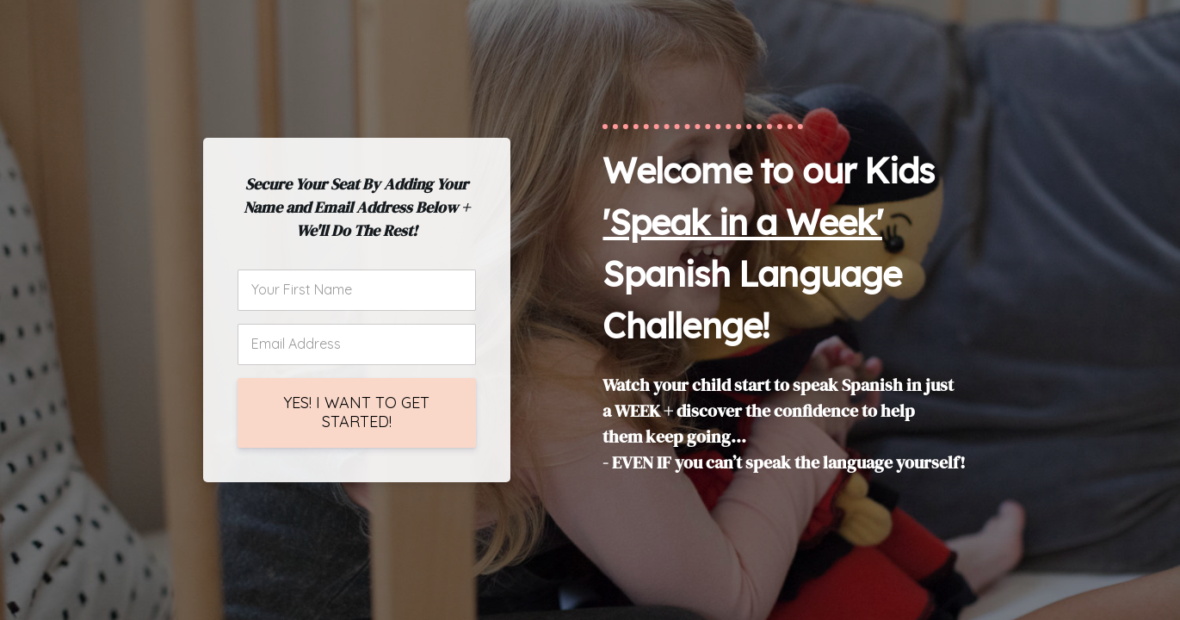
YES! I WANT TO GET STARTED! (356, 412)
